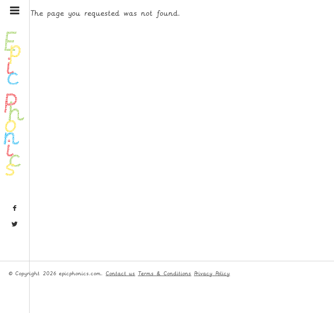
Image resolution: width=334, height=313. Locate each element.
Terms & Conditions (164, 273)
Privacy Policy (212, 273)
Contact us (120, 273)
